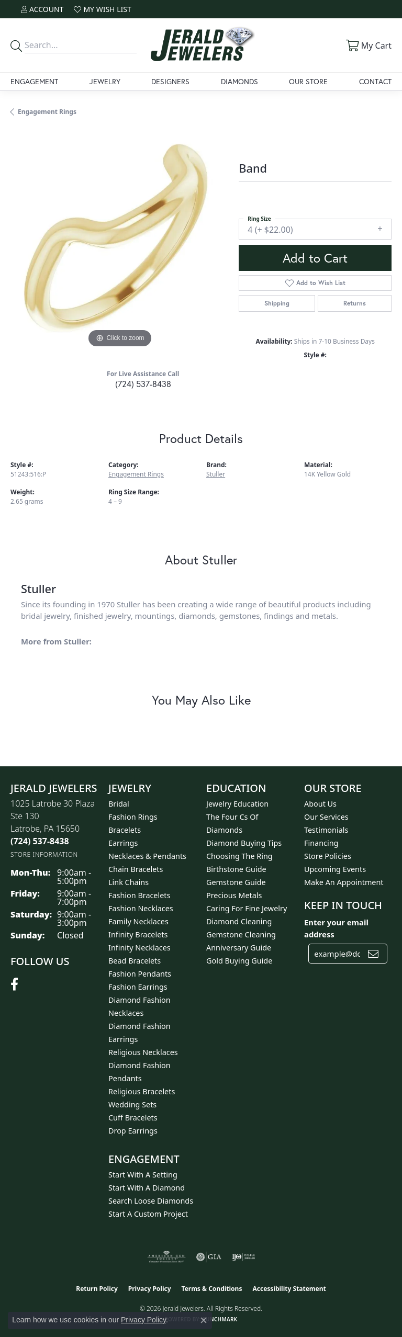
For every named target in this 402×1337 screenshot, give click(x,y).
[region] (119, 241)
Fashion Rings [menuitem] (133, 817)
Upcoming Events (335, 869)
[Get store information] (44, 854)
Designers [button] (170, 81)
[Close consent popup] (203, 1320)
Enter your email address (336, 928)
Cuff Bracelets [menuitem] (133, 1118)
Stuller (215, 474)
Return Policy (97, 1288)
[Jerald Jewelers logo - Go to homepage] (201, 45)
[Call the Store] (39, 841)
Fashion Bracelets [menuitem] (139, 895)
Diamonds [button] (239, 81)
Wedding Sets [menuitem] (132, 1104)
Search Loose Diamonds (150, 1201)
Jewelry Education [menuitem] (237, 804)
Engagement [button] (34, 81)
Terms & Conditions (212, 1288)
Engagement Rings (47, 111)
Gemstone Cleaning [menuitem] (241, 934)
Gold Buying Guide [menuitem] (239, 961)
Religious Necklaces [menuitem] (143, 1052)
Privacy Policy (149, 1288)
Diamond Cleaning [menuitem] (239, 921)
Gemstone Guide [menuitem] (236, 882)
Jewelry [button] (105, 81)
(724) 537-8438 (143, 383)
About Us (320, 804)
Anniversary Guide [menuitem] (238, 948)
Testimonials (326, 830)
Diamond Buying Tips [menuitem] (244, 843)
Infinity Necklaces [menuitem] (139, 948)
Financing (321, 843)
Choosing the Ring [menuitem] (239, 856)
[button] (42, 9)
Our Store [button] (308, 81)
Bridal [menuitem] (118, 804)
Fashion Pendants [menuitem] (139, 974)
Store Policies (327, 856)
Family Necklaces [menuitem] (138, 921)
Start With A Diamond (146, 1188)
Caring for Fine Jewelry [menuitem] (246, 908)
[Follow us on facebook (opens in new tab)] (14, 984)
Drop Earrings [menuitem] (133, 1131)
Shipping (276, 303)
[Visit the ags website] (166, 1257)
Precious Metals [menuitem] (234, 895)
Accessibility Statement (289, 1288)
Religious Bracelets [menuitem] (141, 1091)
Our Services (326, 817)
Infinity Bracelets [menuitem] (138, 934)
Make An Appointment (344, 882)
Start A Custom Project (148, 1214)
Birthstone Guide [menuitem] (236, 869)
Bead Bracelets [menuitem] (134, 961)
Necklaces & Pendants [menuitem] (147, 856)
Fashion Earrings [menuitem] (138, 987)
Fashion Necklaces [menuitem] (140, 908)
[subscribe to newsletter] (373, 953)
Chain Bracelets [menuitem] (135, 869)
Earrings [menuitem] (123, 843)
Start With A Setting (142, 1175)
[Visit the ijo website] (243, 1257)
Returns (354, 303)
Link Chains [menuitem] (128, 882)
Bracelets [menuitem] (124, 830)
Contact (375, 81)
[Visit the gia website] (208, 1257)
